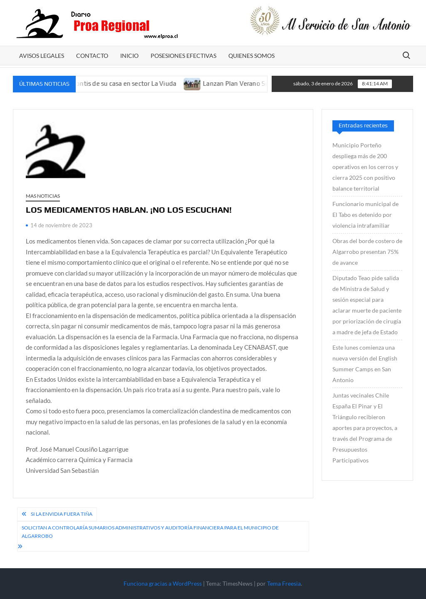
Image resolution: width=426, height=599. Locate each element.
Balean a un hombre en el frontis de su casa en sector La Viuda (91, 83)
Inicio (129, 55)
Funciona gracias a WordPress (163, 583)
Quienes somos (251, 55)
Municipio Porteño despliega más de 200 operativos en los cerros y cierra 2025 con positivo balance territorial (365, 167)
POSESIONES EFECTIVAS (183, 55)
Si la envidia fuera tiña (61, 514)
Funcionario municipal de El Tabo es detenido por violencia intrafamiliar (365, 214)
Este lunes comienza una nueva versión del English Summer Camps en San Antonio (364, 363)
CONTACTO (92, 55)
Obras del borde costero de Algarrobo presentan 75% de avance (367, 251)
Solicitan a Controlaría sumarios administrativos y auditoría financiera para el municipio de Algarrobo (150, 531)
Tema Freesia (284, 583)
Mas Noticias (43, 196)
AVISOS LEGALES (41, 55)
